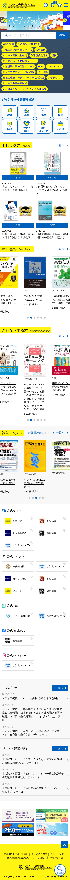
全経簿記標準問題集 (29, 44)
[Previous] (5, 20)
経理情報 (51, 533)
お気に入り (59, 5)
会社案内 (41, 857)
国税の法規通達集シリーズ (17, 49)
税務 (54, 55)
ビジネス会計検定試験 (15, 83)
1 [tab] (24, 28)
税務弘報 (51, 521)
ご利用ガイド (57, 854)
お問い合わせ (56, 857)
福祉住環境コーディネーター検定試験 (23, 77)
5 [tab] (38, 28)
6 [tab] (41, 28)
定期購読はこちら (39, 432)
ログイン (46, 5)
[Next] (65, 20)
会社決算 (43, 72)
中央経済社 (18, 566)
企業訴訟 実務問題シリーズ (18, 66)
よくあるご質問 (39, 854)
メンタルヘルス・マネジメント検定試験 (24, 88)
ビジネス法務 (20, 533)
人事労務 (40, 49)
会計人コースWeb (22, 545)
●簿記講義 (8, 44)
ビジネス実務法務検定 (15, 55)
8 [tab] (48, 28)
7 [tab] (45, 28)
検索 (62, 35)
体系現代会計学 (39, 55)
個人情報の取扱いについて (20, 857)
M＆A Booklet (54, 66)
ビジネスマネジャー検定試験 (18, 72)
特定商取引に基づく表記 (16, 854)
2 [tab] (28, 28)
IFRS (41, 66)
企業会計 (17, 521)
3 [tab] (31, 28)
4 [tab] (34, 28)
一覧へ (60, 145)
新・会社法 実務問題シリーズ (20, 61)
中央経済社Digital (21, 615)
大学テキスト (55, 77)
